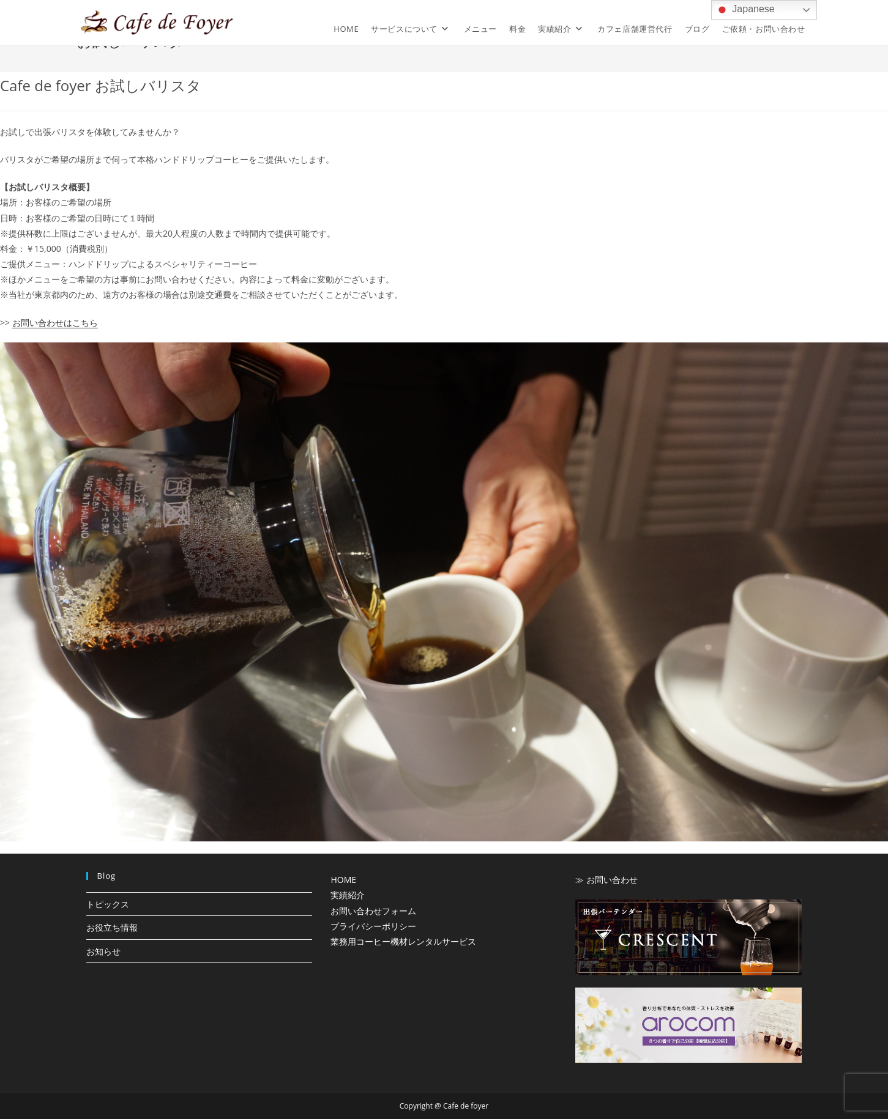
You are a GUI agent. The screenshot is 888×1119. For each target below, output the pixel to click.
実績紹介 (347, 895)
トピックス (107, 904)
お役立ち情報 (112, 927)
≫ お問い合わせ (606, 879)
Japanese (745, 9)
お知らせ (103, 951)
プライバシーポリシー (373, 926)
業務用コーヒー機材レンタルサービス (403, 941)
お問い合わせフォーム (373, 911)
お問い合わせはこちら (55, 322)
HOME (343, 879)
